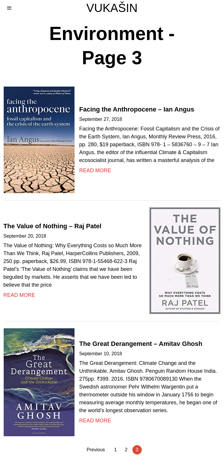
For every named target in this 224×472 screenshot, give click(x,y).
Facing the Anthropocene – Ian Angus (136, 109)
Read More (95, 170)
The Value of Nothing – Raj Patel (53, 226)
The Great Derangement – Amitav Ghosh (140, 343)
